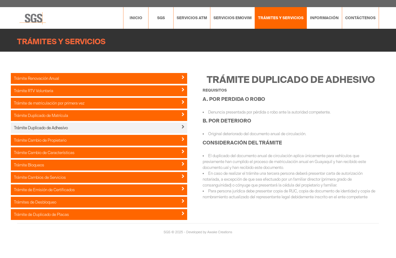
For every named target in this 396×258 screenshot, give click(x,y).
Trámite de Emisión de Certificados (99, 189)
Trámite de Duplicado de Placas (99, 214)
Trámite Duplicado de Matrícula (99, 115)
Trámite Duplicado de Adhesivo (99, 128)
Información (324, 17)
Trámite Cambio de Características (99, 152)
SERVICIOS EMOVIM (232, 17)
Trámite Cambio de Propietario (99, 140)
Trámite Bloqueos (99, 165)
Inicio (136, 17)
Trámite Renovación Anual (99, 78)
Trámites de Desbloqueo (99, 202)
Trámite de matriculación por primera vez (99, 103)
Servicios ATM (192, 17)
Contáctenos (360, 17)
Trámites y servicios (280, 17)
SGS (161, 17)
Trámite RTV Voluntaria (99, 90)
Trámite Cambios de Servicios (99, 177)
